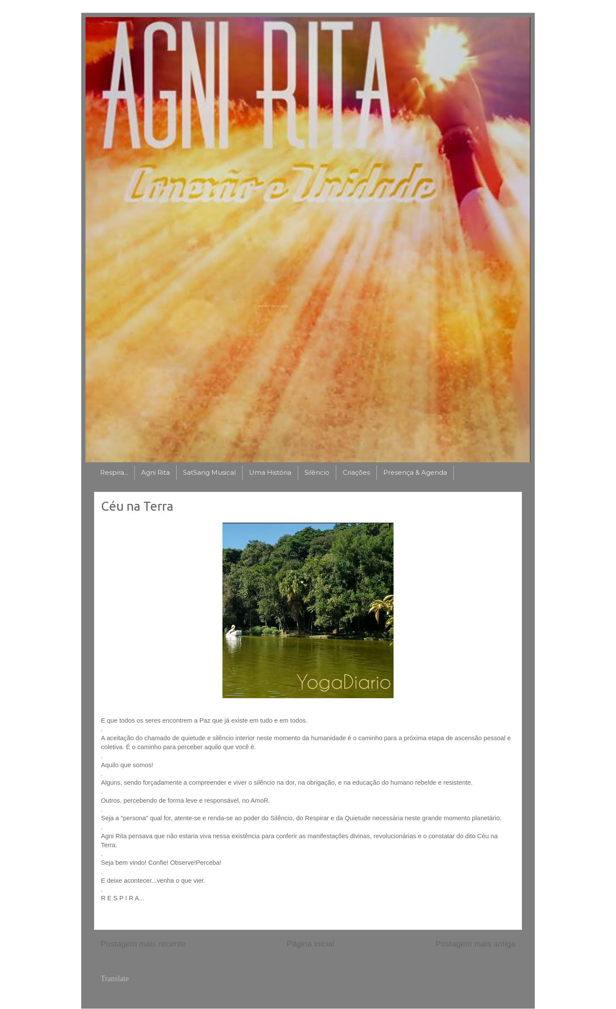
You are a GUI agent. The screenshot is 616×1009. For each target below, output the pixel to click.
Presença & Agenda (415, 472)
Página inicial (310, 943)
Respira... (114, 472)
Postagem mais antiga (475, 943)
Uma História (270, 472)
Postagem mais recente (143, 943)
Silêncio (317, 472)
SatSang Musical (209, 472)
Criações (356, 472)
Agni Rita (155, 472)
